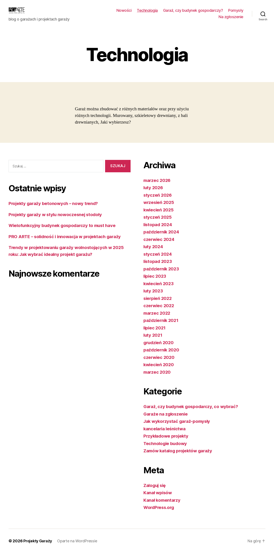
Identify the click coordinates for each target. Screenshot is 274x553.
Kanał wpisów (158, 492)
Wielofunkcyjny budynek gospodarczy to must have (64, 225)
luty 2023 (153, 290)
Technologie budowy (166, 443)
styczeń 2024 (158, 254)
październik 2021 (161, 320)
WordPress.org (159, 507)
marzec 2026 (157, 180)
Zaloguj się (155, 485)
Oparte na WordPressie (78, 541)
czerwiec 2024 (159, 239)
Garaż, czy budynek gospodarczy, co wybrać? (192, 406)
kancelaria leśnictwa (165, 428)
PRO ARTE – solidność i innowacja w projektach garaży (67, 236)
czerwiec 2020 (159, 357)
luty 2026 (153, 187)
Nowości (124, 10)
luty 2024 (153, 246)
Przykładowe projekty (166, 436)
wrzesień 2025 (159, 202)
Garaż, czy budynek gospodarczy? (193, 10)
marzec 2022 (157, 313)
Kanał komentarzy (162, 500)
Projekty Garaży (38, 541)
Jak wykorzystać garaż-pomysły (178, 421)
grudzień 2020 (159, 342)
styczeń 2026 (158, 195)
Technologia (147, 10)
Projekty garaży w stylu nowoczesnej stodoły (57, 214)
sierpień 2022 (158, 298)
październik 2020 (162, 349)
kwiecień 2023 (159, 283)
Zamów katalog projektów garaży (179, 450)
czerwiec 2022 (159, 305)
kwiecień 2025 (159, 209)
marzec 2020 (157, 372)
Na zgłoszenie (231, 17)
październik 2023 (161, 268)
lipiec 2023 (155, 276)
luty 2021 (153, 335)
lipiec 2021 (155, 327)
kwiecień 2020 (159, 364)
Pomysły (235, 10)
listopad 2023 (158, 261)
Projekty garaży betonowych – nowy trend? (55, 203)
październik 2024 (162, 231)
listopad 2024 (158, 224)
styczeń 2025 (157, 217)
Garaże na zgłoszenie (166, 414)
